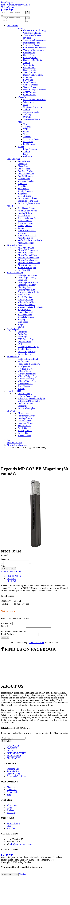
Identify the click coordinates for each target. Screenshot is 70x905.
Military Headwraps (26, 379)
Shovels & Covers (26, 317)
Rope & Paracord (25, 312)
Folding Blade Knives (27, 211)
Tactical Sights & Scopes (29, 203)
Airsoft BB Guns (25, 253)
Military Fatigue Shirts (33, 75)
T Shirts (26, 62)
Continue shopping (10, 875)
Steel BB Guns (24, 196)
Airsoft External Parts (27, 255)
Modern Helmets (25, 383)
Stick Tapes (23, 322)
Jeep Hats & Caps (25, 369)
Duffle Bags (23, 334)
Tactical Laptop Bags (27, 351)
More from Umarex (11, 571)
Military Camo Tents (27, 302)
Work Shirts (28, 65)
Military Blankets (25, 299)
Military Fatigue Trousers (34, 90)
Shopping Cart (13, 769)
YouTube (11, 829)
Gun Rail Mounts (25, 176)
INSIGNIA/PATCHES (16, 754)
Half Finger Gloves (26, 416)
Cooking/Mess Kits (26, 290)
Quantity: (5, 559)
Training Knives (25, 225)
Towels (21, 327)
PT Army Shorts (30, 57)
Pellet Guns (23, 186)
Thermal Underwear (32, 35)
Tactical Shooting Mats (28, 201)
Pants (25, 154)
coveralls (27, 38)
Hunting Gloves (25, 418)
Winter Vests (28, 102)
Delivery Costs (13, 774)
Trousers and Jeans (31, 119)
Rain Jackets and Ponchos (34, 48)
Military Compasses (26, 304)
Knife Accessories (26, 243)
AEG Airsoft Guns (26, 248)
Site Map (11, 813)
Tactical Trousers (30, 87)
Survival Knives (25, 220)
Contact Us (19, 5)
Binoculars (22, 164)
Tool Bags (22, 337)
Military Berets (24, 371)
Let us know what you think (13, 632)
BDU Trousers (29, 94)
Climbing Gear (24, 287)
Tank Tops (27, 114)
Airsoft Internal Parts (27, 265)
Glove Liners (23, 413)
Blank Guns (23, 166)
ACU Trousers (29, 92)
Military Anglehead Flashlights (31, 398)
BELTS (10, 751)
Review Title (6, 623)
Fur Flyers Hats (24, 366)
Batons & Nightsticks (27, 275)
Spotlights (22, 406)
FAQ (9, 795)
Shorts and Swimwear (32, 107)
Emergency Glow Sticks (28, 292)
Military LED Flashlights (29, 401)
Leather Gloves (24, 420)
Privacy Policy (13, 793)
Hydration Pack (24, 341)
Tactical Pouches (25, 354)
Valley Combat (7, 7)
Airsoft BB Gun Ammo (28, 250)
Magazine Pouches (26, 181)
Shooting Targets (25, 191)
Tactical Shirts (29, 72)
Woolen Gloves (24, 435)
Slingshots (22, 193)
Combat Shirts (29, 70)
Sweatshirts (28, 141)
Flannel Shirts (29, 67)
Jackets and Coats (31, 45)
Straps (20, 324)
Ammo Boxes (24, 161)
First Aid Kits (24, 295)
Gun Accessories (25, 169)
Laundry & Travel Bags (28, 346)
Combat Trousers (30, 85)
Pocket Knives (24, 215)
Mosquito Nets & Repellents (30, 307)
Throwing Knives (25, 223)
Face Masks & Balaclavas (29, 364)
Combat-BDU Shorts (32, 60)
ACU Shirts (28, 77)
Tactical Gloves (24, 433)
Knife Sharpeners (25, 238)
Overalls (27, 117)
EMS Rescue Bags (26, 339)
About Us (11, 788)
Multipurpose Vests (31, 43)
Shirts (25, 134)
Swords (21, 228)
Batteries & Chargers (27, 267)
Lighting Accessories (27, 396)
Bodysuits (27, 156)
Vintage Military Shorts (33, 50)
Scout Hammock (25, 314)
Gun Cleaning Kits (26, 173)
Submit (5, 638)
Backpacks (22, 332)
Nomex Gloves (24, 425)
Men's (20, 28)
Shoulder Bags (24, 349)
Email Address (7, 635)
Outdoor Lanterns (25, 403)
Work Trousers (29, 82)
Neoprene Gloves (25, 423)
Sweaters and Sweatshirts (34, 40)
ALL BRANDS (13, 759)
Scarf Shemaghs (25, 386)
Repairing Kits (24, 309)
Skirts (25, 104)
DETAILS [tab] (11, 578)
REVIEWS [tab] (11, 581)
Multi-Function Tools (27, 235)
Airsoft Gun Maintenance (29, 262)
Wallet (20, 344)
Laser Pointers (24, 178)
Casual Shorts (29, 55)
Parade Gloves (24, 428)
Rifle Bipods (23, 188)
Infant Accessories (31, 149)
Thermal (27, 127)
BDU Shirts (28, 80)
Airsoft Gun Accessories (28, 257)
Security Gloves (25, 430)
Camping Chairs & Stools (29, 282)
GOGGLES (12, 749)
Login (3, 2)
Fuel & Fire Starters (26, 297)
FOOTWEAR (13, 746)
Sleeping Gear (24, 319)
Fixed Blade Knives (26, 208)
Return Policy (13, 772)
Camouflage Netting (27, 277)
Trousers (27, 136)
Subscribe (6, 742)
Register (10, 2)
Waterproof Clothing (32, 33)
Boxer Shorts (29, 52)
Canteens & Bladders (27, 285)
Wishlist (10, 5)
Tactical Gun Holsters (27, 198)
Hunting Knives (25, 213)
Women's (22, 97)
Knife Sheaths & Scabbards (30, 240)
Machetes (22, 233)
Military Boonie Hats (27, 374)
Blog (9, 827)
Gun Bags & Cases (26, 171)
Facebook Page (13, 824)
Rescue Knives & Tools (28, 218)
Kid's (20, 122)
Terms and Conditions (16, 777)
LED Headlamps (25, 393)
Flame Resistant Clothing (34, 30)
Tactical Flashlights (26, 408)
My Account (12, 806)
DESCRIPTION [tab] (14, 576)
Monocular (22, 183)
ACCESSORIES (14, 756)
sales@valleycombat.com (20, 845)
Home (3, 5)
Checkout (23, 875)
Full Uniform (29, 144)
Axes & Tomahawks (27, 230)
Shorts (26, 132)
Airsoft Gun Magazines (28, 260)
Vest (25, 124)
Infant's (21, 146)
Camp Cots (23, 280)
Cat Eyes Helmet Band (28, 359)
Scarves (21, 388)
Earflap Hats (23, 361)
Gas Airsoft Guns (25, 270)
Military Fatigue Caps (27, 376)
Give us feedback (36, 643)
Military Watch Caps (27, 381)
